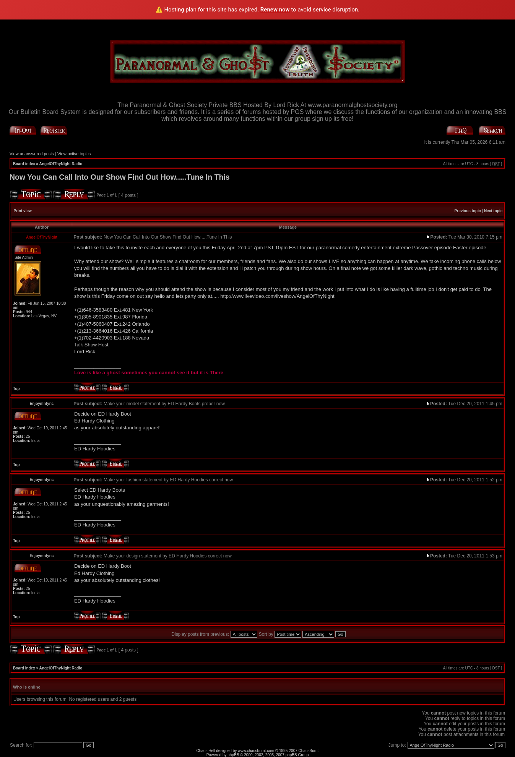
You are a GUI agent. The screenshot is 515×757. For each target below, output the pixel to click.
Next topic (493, 211)
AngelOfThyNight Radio (61, 164)
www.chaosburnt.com (256, 751)
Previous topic (468, 211)
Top (16, 389)
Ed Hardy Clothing (94, 421)
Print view (23, 211)
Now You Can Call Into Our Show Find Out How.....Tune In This (120, 177)
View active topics (74, 153)
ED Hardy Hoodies (94, 449)
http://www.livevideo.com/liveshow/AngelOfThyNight (277, 296)
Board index (24, 164)
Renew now (275, 9)
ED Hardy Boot (114, 414)
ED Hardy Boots (107, 490)
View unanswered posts (32, 153)
